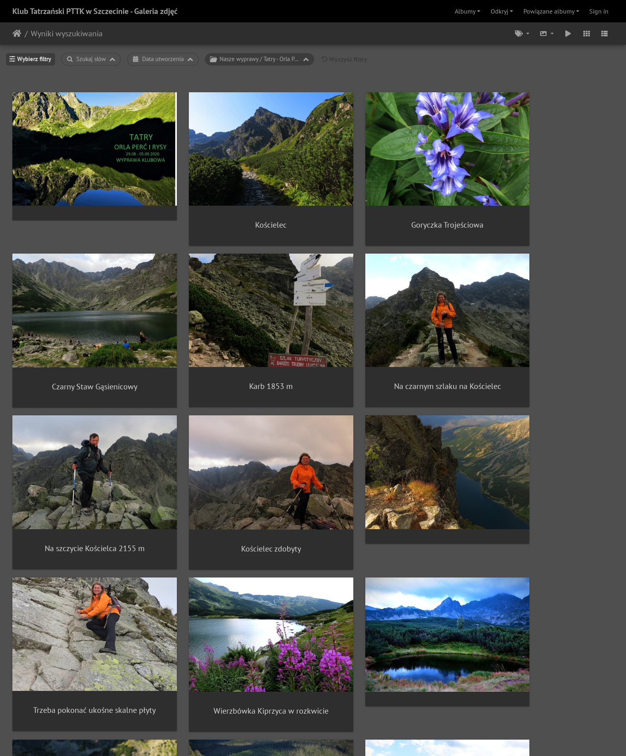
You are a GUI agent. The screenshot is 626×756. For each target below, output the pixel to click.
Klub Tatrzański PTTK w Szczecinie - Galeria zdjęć (95, 11)
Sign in (598, 11)
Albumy (465, 11)
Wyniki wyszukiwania (67, 33)
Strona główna (17, 34)
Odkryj (499, 11)
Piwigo (329, 739)
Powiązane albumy (548, 11)
